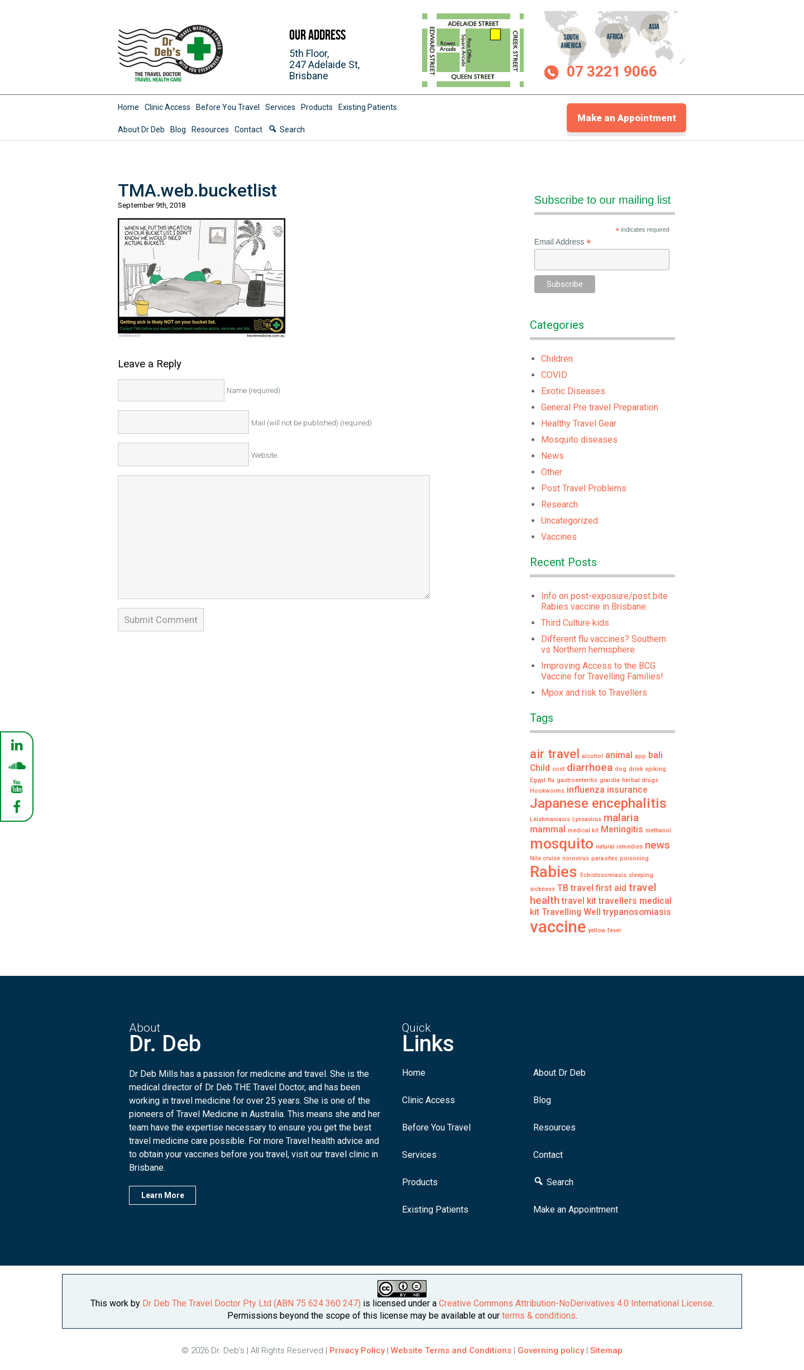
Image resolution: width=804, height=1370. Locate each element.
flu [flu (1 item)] (551, 780)
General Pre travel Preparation (599, 407)
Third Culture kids (575, 622)
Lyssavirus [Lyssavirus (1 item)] (586, 819)
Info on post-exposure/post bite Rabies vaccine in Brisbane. (604, 601)
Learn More (162, 1195)
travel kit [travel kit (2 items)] (579, 900)
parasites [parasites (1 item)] (604, 858)
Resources (210, 129)
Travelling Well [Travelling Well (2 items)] (571, 912)
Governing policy (552, 1350)
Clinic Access (167, 107)
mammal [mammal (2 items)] (548, 829)
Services (280, 107)
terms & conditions (539, 1315)
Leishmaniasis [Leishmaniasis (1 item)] (550, 819)
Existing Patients (367, 107)
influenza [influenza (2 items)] (586, 789)
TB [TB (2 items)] (562, 888)
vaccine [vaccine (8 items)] (558, 926)
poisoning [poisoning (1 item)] (634, 858)
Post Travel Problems (583, 488)
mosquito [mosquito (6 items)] (562, 843)
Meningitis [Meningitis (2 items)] (622, 829)
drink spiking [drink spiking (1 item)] (647, 769)
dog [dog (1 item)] (620, 769)
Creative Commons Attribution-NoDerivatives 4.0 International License (575, 1303)
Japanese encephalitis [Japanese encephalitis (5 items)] (598, 803)
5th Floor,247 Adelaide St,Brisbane (324, 64)
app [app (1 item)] (640, 756)
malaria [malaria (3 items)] (621, 817)
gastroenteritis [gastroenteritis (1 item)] (577, 780)
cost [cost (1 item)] (558, 769)
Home (128, 107)
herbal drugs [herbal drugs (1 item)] (640, 780)
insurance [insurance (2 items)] (627, 789)
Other (551, 472)
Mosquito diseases (579, 439)
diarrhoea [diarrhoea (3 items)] (589, 767)
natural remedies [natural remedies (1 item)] (619, 846)
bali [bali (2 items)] (655, 755)
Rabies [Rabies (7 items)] (553, 872)
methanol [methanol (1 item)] (658, 830)
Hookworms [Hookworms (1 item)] (547, 790)
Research (559, 504)
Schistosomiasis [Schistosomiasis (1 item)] (603, 875)
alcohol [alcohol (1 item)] (592, 756)
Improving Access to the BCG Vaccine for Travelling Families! (602, 671)
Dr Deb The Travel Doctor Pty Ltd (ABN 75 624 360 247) (251, 1303)
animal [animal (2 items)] (619, 755)
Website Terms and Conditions (451, 1350)
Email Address (562, 242)
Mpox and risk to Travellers (594, 692)
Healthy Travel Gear (578, 423)
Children (557, 358)
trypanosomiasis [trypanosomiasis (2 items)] (637, 912)
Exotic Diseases (573, 391)
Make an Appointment (626, 117)
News (552, 456)
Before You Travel (228, 107)
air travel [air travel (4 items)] (555, 753)
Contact (248, 129)
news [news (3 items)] (657, 845)
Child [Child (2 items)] (540, 768)
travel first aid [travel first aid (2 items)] (598, 888)
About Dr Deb (141, 129)
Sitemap (606, 1350)
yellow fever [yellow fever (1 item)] (604, 930)
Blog (178, 129)
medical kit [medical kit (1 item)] (583, 830)
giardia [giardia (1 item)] (610, 780)
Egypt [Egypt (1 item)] (537, 780)
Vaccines (559, 536)
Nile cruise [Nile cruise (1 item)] (545, 858)
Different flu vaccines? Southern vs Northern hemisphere (603, 644)
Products (317, 107)
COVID (554, 375)
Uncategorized (569, 520)
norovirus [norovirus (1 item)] (575, 858)
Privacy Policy (357, 1350)
